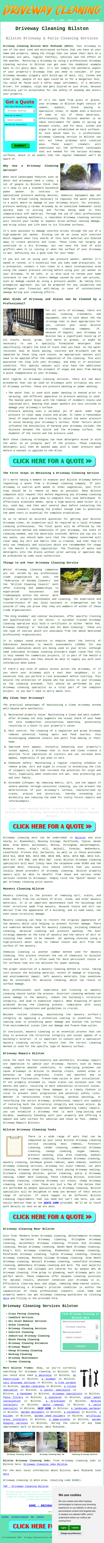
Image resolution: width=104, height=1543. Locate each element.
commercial (38, 655)
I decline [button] (75, 1528)
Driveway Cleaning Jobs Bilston (45, 1464)
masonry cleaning (15, 1162)
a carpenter (72, 1412)
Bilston (80, 837)
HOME (52, 20)
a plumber (49, 1379)
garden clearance (33, 1386)
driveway (81, 1272)
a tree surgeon (65, 1382)
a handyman (24, 1393)
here (6, 1298)
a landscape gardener (86, 1408)
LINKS (61, 20)
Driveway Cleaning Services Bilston (40, 1306)
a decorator (43, 1375)
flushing (73, 548)
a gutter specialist (55, 1390)
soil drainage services (19, 1382)
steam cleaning (42, 1169)
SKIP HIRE (44, 1408)
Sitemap (5, 1517)
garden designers (32, 1412)
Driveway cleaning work (20, 837)
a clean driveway (77, 705)
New (32, 1517)
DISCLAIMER (94, 20)
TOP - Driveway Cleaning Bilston (25, 1486)
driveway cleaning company (66, 483)
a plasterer (53, 1397)
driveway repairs (89, 1060)
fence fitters (13, 1397)
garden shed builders (50, 1415)
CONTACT (81, 20)
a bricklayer (56, 1401)
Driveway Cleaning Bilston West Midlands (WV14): (38, 46)
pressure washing (40, 1155)
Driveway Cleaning (20, 1517)
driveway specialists (67, 1393)
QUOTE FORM (51, 1202)
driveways (25, 180)
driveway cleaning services (48, 379)
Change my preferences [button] (71, 1533)
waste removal (53, 1404)
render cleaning (55, 1147)
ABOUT (70, 20)
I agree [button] (63, 1528)
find (13, 1235)
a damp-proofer (59, 1419)
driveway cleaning (51, 137)
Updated (40, 1517)
